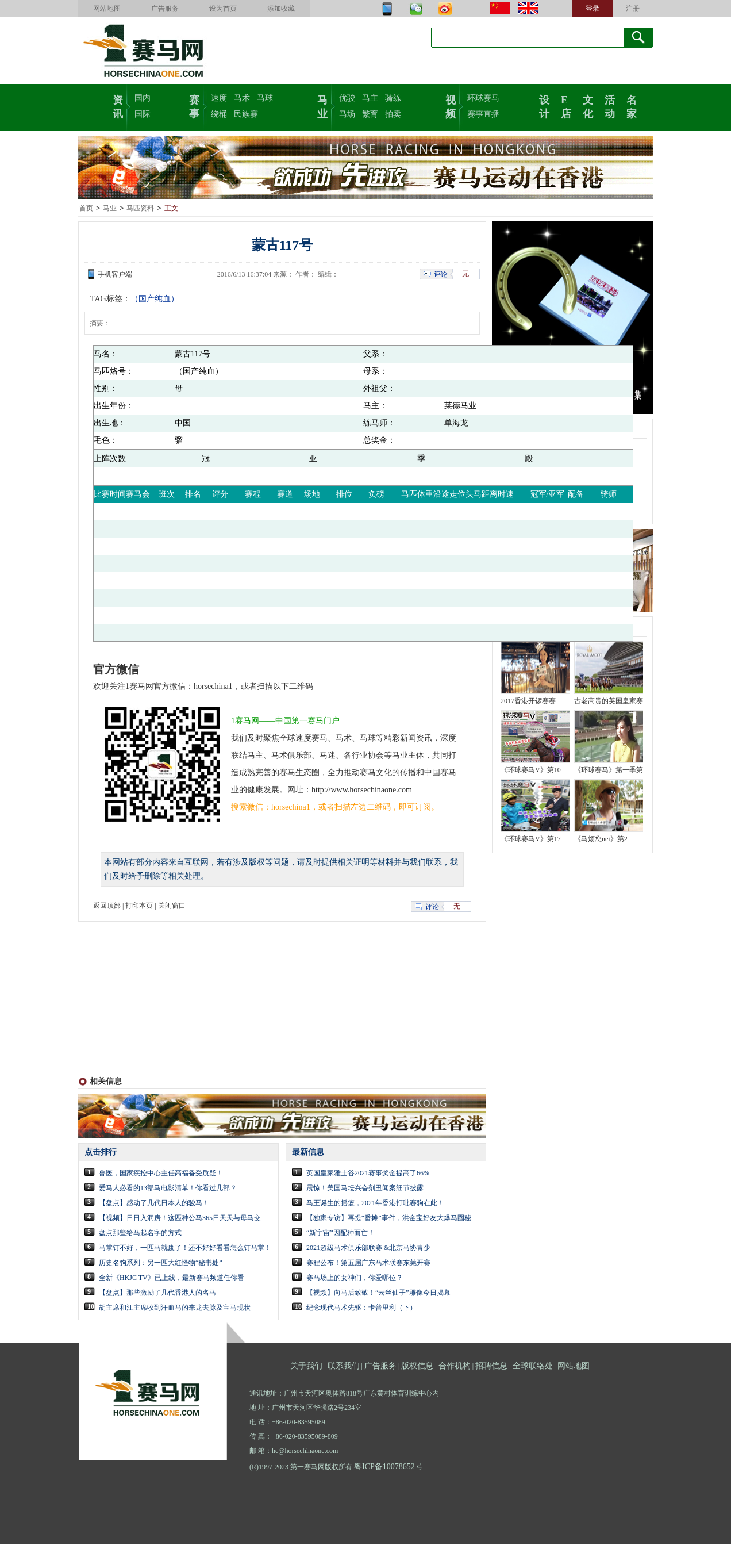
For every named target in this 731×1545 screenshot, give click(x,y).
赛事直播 (483, 114)
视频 (450, 105)
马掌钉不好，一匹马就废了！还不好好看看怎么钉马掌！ (185, 1248)
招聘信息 (491, 1366)
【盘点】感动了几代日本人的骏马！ (154, 1203)
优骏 (347, 98)
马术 (242, 98)
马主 (370, 98)
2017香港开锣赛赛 (528, 701)
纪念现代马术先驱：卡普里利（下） (361, 1308)
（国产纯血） (154, 299)
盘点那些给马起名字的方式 (140, 1233)
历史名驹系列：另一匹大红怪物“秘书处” (160, 1263)
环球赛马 (483, 98)
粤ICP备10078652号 (388, 1467)
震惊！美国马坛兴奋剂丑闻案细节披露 (365, 1188)
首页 (86, 209)
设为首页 (223, 9)
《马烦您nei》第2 (601, 839)
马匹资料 (140, 209)
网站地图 (107, 9)
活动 (610, 105)
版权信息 (417, 1366)
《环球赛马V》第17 (531, 839)
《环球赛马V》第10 (531, 770)
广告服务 (165, 9)
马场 (347, 114)
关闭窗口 (172, 906)
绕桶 (219, 114)
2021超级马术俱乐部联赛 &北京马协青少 (368, 1248)
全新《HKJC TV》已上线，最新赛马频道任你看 (171, 1278)
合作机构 (454, 1366)
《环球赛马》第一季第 (608, 770)
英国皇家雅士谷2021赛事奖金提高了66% (367, 1174)
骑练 (393, 98)
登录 (592, 9)
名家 (631, 105)
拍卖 (393, 114)
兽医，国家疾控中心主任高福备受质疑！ (161, 1174)
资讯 (118, 105)
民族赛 (246, 114)
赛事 (194, 105)
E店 (566, 105)
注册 (633, 9)
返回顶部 (107, 906)
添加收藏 (281, 9)
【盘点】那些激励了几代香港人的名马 (157, 1293)
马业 (322, 105)
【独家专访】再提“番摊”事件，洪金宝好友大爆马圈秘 (388, 1218)
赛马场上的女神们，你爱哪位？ (354, 1278)
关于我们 (306, 1366)
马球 (265, 98)
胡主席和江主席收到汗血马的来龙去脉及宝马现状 (175, 1308)
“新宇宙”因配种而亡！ (340, 1233)
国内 (142, 98)
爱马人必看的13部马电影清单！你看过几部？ (168, 1188)
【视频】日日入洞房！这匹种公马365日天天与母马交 (180, 1218)
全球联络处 (533, 1366)
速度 (219, 98)
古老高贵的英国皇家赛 (608, 701)
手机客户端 (115, 275)
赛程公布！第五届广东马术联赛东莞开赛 (368, 1263)
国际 (142, 114)
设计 (544, 105)
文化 (588, 105)
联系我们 (344, 1366)
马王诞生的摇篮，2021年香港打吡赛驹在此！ (375, 1203)
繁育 (370, 114)
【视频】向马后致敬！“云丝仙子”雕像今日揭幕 (378, 1293)
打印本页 (139, 906)
